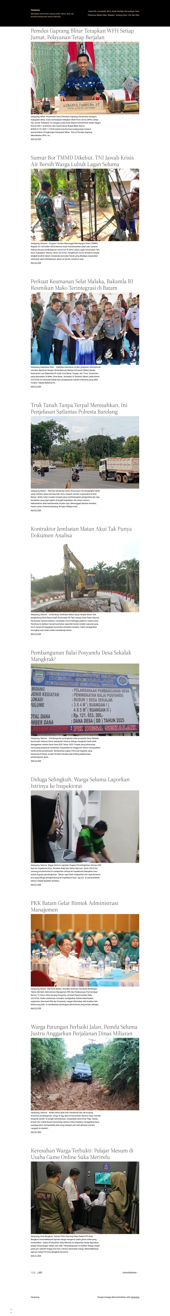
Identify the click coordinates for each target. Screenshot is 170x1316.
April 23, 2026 (36, 263)
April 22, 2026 (36, 761)
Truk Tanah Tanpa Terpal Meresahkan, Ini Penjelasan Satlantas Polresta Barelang (79, 408)
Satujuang (35, 10)
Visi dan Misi (133, 15)
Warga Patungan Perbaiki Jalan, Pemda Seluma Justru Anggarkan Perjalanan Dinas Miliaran (84, 1030)
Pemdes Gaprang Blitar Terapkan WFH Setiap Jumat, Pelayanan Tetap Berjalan (82, 33)
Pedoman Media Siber (97, 15)
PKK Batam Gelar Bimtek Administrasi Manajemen (74, 906)
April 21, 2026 (36, 1256)
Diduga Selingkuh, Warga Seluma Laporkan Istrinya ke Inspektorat (80, 782)
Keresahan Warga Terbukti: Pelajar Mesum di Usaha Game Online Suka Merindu (82, 1153)
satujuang (135, 1297)
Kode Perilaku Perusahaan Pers (125, 11)
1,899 (39, 1272)
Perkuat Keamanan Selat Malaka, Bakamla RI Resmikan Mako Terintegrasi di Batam (82, 284)
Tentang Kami (121, 15)
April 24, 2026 (36, 139)
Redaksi (111, 15)
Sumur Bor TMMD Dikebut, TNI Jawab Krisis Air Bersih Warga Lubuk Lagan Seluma (82, 160)
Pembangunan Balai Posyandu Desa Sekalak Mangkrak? (81, 655)
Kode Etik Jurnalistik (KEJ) (99, 11)
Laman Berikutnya (131, 1272)
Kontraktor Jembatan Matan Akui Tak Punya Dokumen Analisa (81, 531)
